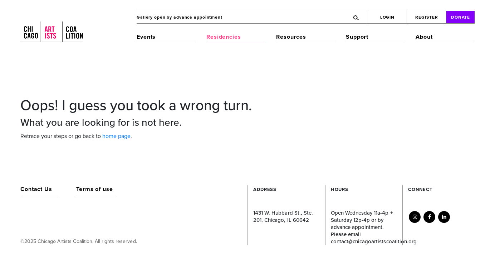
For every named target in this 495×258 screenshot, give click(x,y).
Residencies (223, 36)
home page (116, 136)
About (424, 36)
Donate (460, 17)
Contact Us (36, 189)
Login (387, 17)
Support (357, 36)
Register (426, 17)
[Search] (325, 17)
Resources (291, 36)
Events (146, 36)
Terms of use (94, 189)
